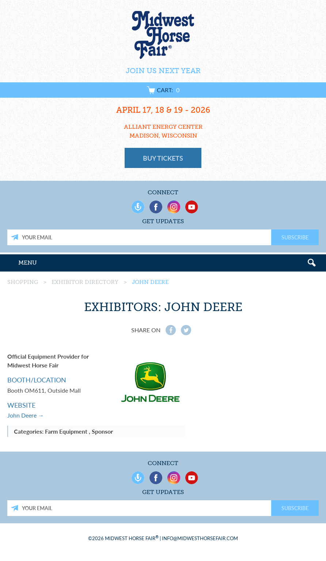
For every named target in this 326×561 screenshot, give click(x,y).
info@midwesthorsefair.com (200, 538)
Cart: (163, 90)
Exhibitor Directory (85, 282)
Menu (27, 262)
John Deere (150, 282)
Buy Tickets (163, 157)
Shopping (22, 282)
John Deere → (25, 415)
